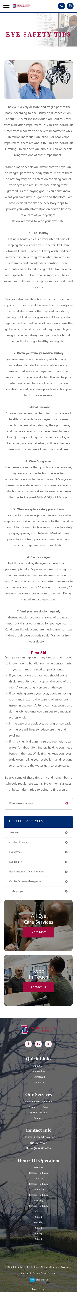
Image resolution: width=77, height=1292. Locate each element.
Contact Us (38, 987)
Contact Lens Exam (38, 1107)
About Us (38, 1066)
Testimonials (38, 1077)
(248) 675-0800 (42, 1148)
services (14, 832)
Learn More (38, 932)
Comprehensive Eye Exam (38, 1102)
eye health (15, 862)
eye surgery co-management (26, 871)
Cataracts (38, 1118)
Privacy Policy (39, 1273)
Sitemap (52, 1273)
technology (16, 891)
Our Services (38, 1071)
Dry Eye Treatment (38, 1113)
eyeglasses (15, 852)
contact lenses (18, 842)
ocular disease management (26, 881)
